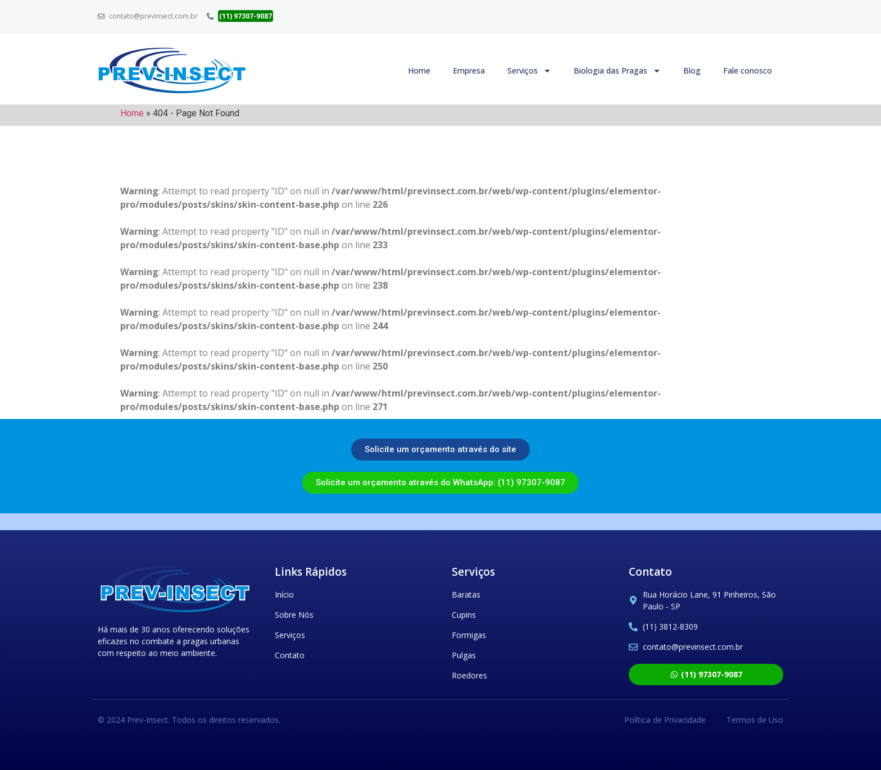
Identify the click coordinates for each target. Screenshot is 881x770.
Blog (692, 70)
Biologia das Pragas (617, 70)
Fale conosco (747, 70)
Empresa (469, 70)
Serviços (529, 70)
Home (419, 70)
